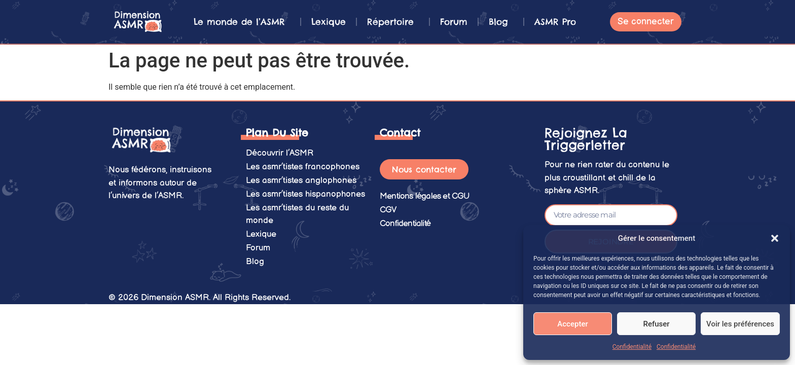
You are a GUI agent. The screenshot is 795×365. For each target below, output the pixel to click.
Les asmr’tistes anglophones (301, 178)
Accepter (572, 323)
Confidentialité (632, 346)
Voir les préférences (740, 323)
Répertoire (393, 21)
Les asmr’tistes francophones (302, 166)
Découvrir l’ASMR (279, 153)
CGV (388, 209)
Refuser (656, 323)
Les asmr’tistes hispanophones (305, 192)
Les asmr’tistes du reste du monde (297, 211)
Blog (501, 21)
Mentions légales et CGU (424, 196)
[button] (775, 238)
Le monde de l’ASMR (242, 21)
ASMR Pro (555, 21)
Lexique (328, 21)
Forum (453, 21)
